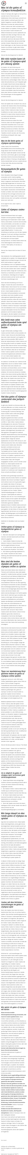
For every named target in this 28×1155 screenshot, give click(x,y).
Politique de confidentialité (8, 1146)
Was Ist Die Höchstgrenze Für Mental (12, 55)
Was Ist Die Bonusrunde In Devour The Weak (14, 745)
